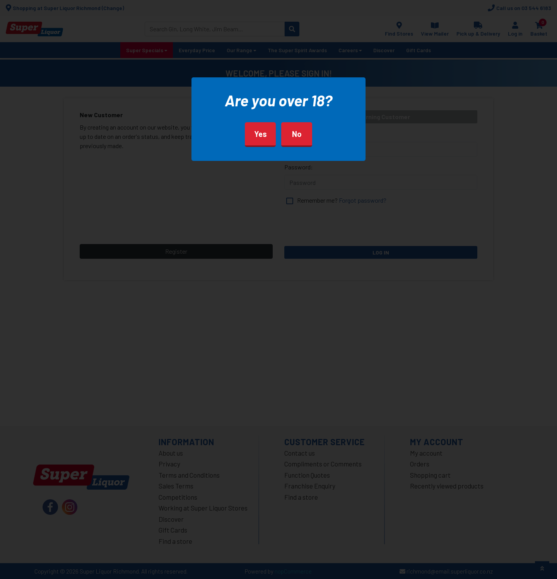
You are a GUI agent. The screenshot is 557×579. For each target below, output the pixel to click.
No (297, 133)
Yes (260, 133)
